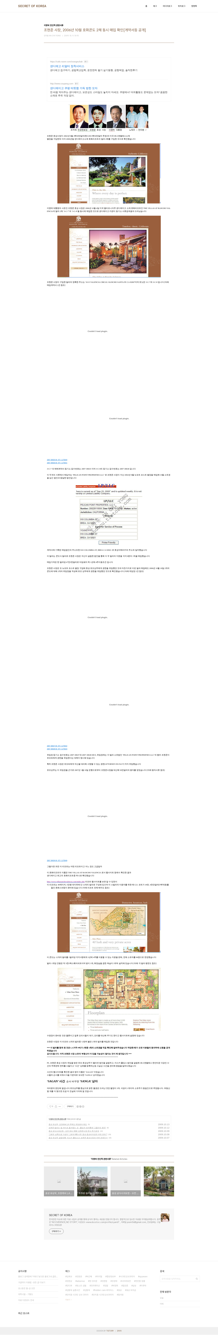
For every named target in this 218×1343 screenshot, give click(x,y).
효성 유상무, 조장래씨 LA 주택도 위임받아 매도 (68, 1133)
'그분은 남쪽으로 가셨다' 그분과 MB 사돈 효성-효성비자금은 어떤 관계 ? (78, 1143)
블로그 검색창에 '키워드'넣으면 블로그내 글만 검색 (38, 1285)
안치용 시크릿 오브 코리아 (77, 1303)
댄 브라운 (93, 1289)
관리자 (119, 1339)
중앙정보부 (111, 1285)
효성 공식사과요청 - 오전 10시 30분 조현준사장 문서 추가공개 (74, 1139)
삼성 (134, 1294)
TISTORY (110, 1339)
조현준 (79, 1285)
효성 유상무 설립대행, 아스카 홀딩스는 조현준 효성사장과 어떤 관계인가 (78, 1146)
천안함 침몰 (140, 1289)
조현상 (69, 1289)
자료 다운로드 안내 (26, 1308)
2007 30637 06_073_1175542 (57, 754)
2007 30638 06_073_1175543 (57, 757)
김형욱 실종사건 (73, 1298)
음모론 (125, 1294)
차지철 (99, 1285)
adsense (81, 1289)
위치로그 (181, 6)
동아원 (121, 1303)
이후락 (143, 1294)
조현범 (104, 1289)
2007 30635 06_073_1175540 (57, 468)
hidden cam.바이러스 (104, 1298)
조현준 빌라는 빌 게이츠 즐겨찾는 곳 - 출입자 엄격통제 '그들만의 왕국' (77, 1136)
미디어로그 (167, 6)
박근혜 (89, 1285)
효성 (120, 1298)
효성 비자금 (131, 1298)
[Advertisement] (109, 84)
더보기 (67, 1308)
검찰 (106, 1294)
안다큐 (69, 1294)
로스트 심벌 (81, 1294)
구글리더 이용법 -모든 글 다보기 (31, 1290)
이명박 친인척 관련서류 (57, 1127)
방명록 (194, 6)
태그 (155, 6)
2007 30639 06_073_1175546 (57, 869)
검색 (197, 1287)
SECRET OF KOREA (32, 6)
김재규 (69, 1285)
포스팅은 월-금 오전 (26, 1296)
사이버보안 (126, 1289)
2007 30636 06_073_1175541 (57, 471)
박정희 (115, 1294)
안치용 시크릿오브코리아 (103, 1303)
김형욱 (87, 1298)
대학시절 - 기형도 (25, 1302)
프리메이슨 (95, 1294)
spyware (143, 1285)
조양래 (114, 1289)
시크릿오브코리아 (127, 1285)
